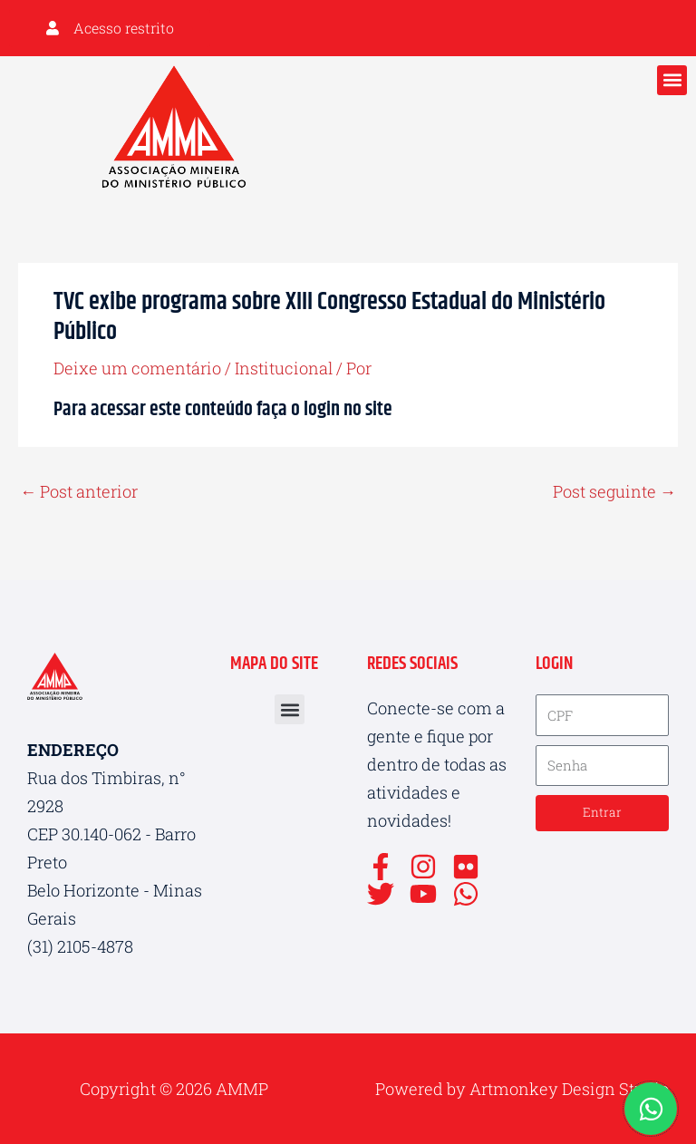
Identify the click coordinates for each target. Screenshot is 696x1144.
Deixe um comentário (137, 366)
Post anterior (79, 489)
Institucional (284, 366)
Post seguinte (614, 489)
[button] (672, 78)
